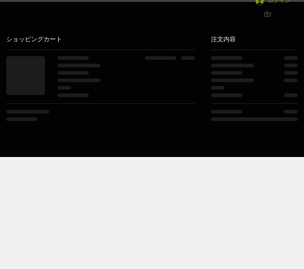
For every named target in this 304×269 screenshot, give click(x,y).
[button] (270, 14)
